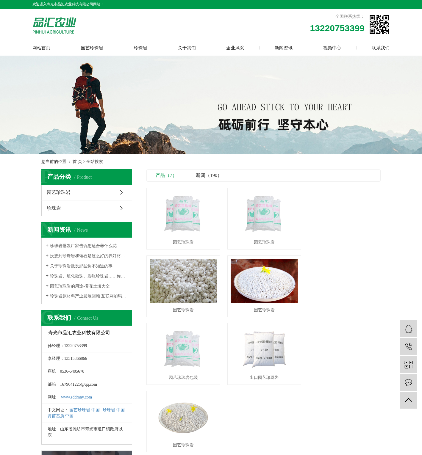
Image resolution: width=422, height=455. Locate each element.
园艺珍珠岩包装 (263, 309)
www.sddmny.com (76, 397)
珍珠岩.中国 (114, 410)
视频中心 (332, 48)
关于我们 (187, 48)
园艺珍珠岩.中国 (84, 410)
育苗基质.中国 (61, 416)
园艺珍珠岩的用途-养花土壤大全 (80, 286)
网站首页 (41, 48)
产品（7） (166, 175)
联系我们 (381, 48)
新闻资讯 (284, 48)
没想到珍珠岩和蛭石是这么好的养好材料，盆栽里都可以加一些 (89, 256)
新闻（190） (209, 175)
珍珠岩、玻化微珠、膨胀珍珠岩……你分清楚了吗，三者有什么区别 (89, 276)
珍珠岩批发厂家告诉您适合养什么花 (83, 246)
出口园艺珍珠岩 (344, 309)
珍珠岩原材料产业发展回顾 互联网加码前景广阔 (89, 296)
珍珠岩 (140, 48)
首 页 (77, 161)
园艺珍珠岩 (92, 48)
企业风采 (235, 48)
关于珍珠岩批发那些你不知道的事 (81, 266)
